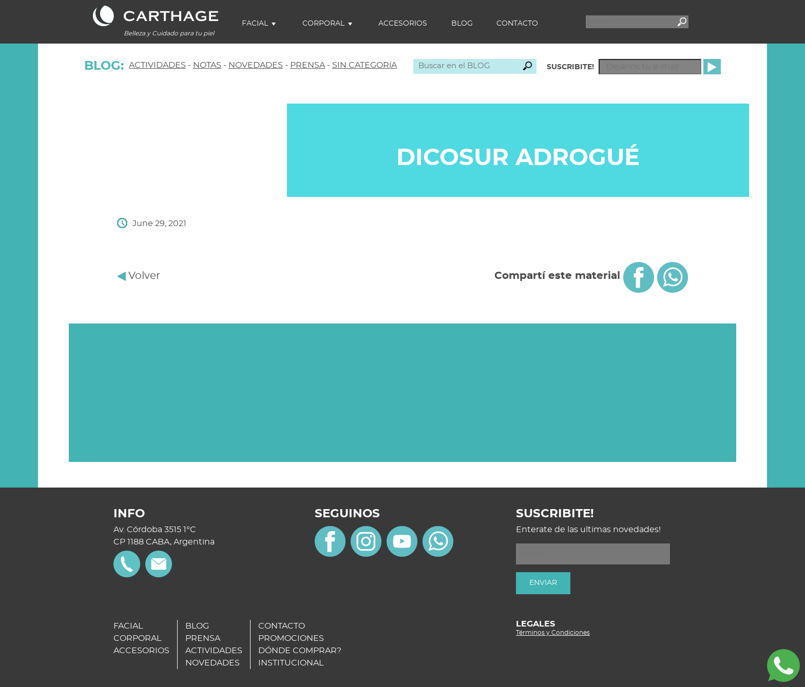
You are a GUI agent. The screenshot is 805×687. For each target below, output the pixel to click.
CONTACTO (281, 626)
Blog (462, 23)
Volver (138, 276)
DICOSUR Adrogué (518, 158)
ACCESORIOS (141, 650)
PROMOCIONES (291, 638)
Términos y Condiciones (553, 633)
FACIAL (128, 626)
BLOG (197, 626)
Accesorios (402, 23)
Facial (255, 23)
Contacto (517, 23)
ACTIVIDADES (157, 65)
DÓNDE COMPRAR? (299, 650)
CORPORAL (137, 638)
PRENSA (307, 65)
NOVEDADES (255, 65)
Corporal (323, 23)
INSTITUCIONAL (290, 663)
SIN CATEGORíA (364, 65)
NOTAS (207, 65)
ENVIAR (543, 583)
